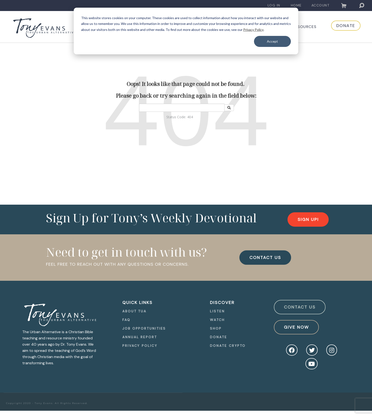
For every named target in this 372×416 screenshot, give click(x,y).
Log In (274, 5)
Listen (217, 311)
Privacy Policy (253, 30)
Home (296, 5)
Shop (216, 328)
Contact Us (300, 307)
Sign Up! (308, 219)
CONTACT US (265, 257)
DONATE (341, 27)
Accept (272, 41)
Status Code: (176, 117)
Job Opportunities (144, 328)
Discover (222, 302)
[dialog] (186, 31)
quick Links (137, 302)
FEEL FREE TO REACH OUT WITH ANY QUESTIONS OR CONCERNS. (117, 264)
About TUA (134, 311)
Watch (217, 320)
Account (320, 5)
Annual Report (139, 337)
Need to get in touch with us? (126, 252)
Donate (218, 337)
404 (190, 117)
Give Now (296, 327)
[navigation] (274, 5)
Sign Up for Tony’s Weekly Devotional (151, 218)
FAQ (126, 320)
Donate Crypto (228, 345)
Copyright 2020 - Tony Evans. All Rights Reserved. (47, 403)
